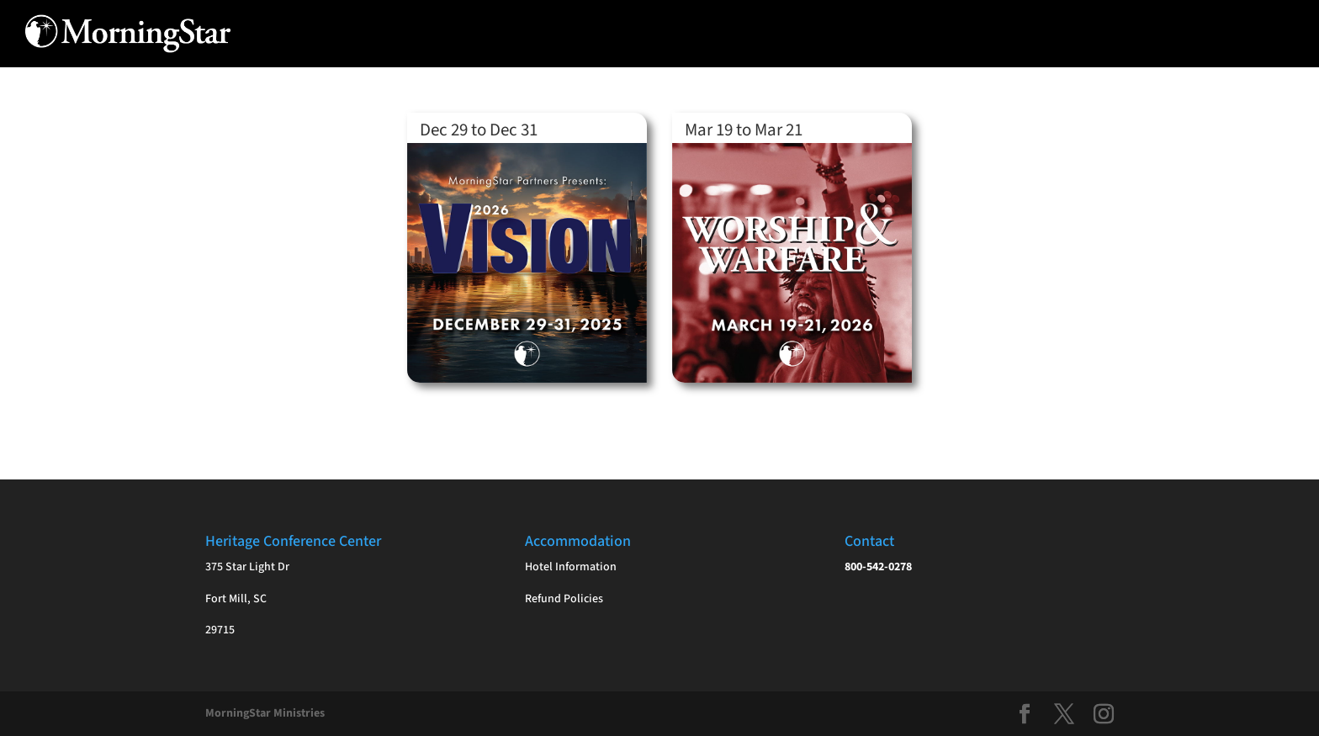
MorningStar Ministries (265, 713)
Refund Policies (564, 598)
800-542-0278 (878, 567)
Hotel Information (571, 567)
